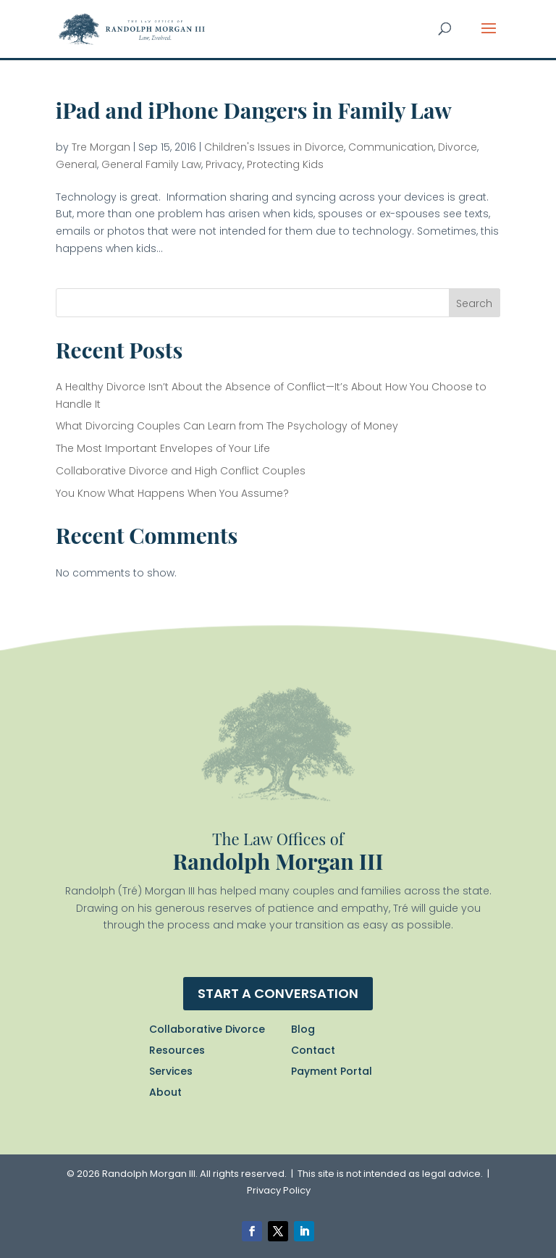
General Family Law (151, 164)
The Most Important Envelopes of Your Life (163, 448)
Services (171, 1071)
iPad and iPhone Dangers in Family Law (254, 110)
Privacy (224, 164)
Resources (177, 1050)
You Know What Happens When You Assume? (172, 493)
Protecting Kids (285, 164)
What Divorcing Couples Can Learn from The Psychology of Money (227, 426)
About (165, 1092)
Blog (303, 1029)
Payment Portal (331, 1071)
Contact (313, 1050)
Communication (391, 147)
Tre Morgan (101, 147)
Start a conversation (278, 993)
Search (474, 303)
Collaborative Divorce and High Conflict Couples (181, 471)
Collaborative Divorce (207, 1029)
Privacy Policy (279, 1190)
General (76, 164)
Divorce (457, 147)
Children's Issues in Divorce (274, 147)
